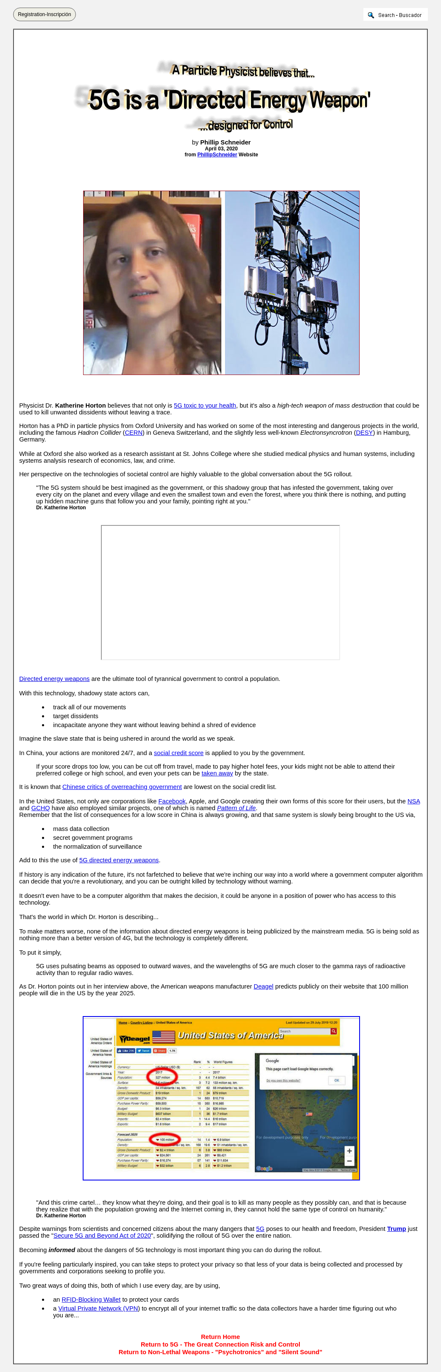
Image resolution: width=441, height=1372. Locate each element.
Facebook (172, 801)
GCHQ (40, 808)
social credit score (179, 753)
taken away (217, 773)
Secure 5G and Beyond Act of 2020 (102, 1235)
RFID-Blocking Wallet (91, 1299)
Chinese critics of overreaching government (122, 786)
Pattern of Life (236, 808)
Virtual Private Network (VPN (98, 1308)
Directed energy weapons (54, 678)
